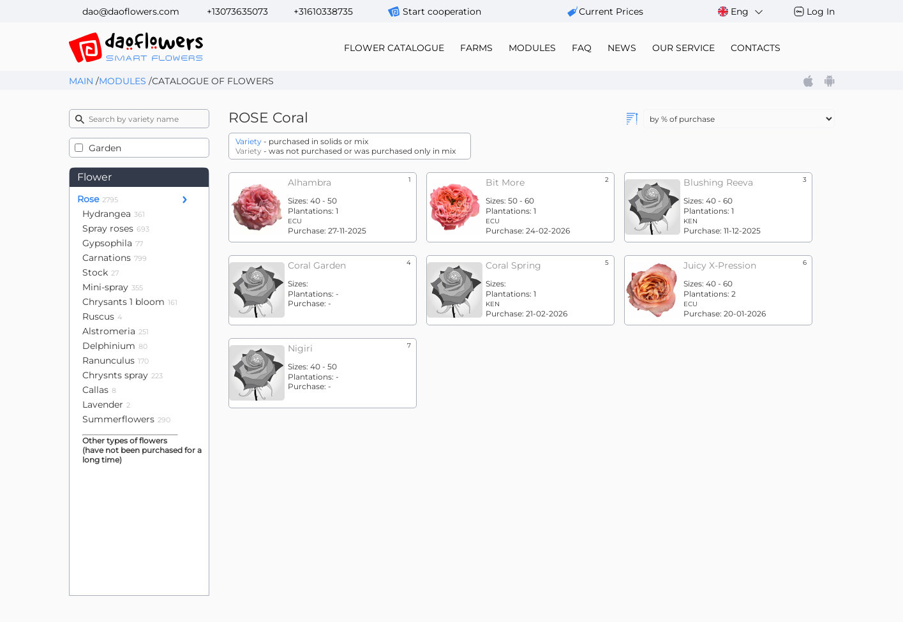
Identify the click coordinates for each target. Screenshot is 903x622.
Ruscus (102, 316)
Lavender (106, 404)
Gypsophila (112, 243)
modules (532, 48)
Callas (99, 390)
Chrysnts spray (122, 375)
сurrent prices (611, 11)
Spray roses (115, 228)
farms (476, 48)
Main (81, 81)
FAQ (582, 48)
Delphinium (114, 346)
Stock (100, 272)
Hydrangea (113, 213)
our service (683, 48)
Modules (122, 81)
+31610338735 (323, 11)
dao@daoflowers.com (130, 11)
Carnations (114, 257)
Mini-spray (112, 287)
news (622, 48)
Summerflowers (126, 419)
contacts (755, 48)
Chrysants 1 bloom (129, 301)
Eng (741, 12)
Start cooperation (442, 11)
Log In (821, 11)
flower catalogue (394, 48)
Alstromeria (115, 331)
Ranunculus (115, 360)
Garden (105, 148)
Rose (97, 199)
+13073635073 (237, 11)
